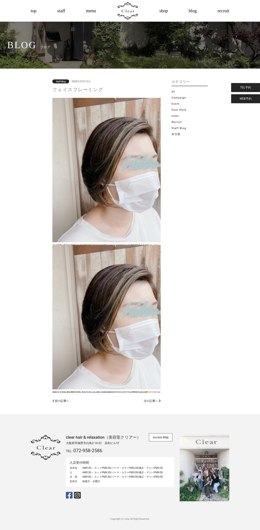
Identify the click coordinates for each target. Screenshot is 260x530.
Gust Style (179, 109)
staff (61, 10)
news (175, 116)
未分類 (176, 134)
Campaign (179, 97)
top (33, 10)
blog (193, 10)
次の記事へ (152, 401)
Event (175, 103)
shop (163, 10)
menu (91, 10)
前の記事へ (60, 401)
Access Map (161, 437)
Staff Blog (179, 128)
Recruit (177, 122)
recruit (223, 10)
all (173, 91)
